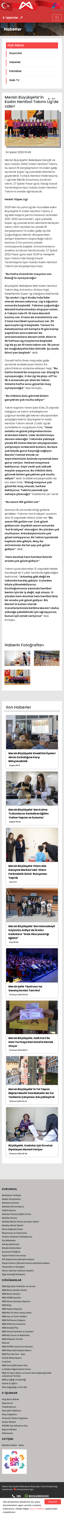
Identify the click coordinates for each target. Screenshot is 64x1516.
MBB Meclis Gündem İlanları (14, 1290)
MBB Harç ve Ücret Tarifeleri (14, 1316)
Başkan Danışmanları (11, 1199)
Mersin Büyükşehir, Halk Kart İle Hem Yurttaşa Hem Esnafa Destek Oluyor (30, 1042)
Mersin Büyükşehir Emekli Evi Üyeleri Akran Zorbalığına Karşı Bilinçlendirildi (31, 757)
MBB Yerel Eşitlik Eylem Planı (15, 1365)
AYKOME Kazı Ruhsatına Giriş (15, 1426)
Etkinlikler (15, 71)
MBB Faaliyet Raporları (12, 1309)
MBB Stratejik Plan (10, 1328)
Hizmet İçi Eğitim (9, 1383)
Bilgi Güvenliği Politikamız (13, 1274)
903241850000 (37, 1496)
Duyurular (15, 53)
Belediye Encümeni (10, 1203)
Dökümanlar (7, 1433)
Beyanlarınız (7, 1403)
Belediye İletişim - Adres (13, 1445)
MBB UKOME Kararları (11, 1298)
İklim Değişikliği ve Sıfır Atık (14, 1387)
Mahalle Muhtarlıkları (11, 1248)
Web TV (14, 80)
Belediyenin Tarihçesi (11, 1195)
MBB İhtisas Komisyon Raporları (16, 1301)
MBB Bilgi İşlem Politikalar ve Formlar (19, 1286)
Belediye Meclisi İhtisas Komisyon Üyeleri (20, 1222)
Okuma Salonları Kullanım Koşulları (18, 1271)
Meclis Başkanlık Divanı (12, 1229)
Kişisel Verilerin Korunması (14, 1255)
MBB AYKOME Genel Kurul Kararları (17, 1347)
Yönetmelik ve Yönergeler (13, 1267)
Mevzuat (5, 1343)
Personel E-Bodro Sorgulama (15, 1418)
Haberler (15, 62)
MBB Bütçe (7, 1305)
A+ (53, 97)
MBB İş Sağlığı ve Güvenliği (14, 1380)
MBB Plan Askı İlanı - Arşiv (13, 1354)
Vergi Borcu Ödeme (10, 1399)
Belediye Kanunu (9, 1218)
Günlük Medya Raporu (12, 1358)
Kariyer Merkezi (9, 1422)
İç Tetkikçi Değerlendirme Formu (16, 1369)
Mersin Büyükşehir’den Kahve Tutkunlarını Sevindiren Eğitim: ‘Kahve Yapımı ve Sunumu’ (28, 813)
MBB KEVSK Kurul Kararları (14, 1324)
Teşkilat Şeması (9, 1210)
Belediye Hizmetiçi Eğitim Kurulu (16, 1214)
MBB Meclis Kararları (11, 1294)
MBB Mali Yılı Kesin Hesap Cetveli (17, 1313)
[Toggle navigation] (57, 17)
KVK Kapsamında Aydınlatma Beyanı (18, 1259)
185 (16, 1496)
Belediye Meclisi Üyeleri (12, 1225)
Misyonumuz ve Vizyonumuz (14, 1233)
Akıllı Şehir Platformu (11, 1411)
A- (49, 97)
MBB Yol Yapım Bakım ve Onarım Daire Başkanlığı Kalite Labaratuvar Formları (27, 1374)
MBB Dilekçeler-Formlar (12, 1339)
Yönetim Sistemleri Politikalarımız (17, 1237)
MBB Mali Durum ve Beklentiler (16, 1335)
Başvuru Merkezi (9, 1429)
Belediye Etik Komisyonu (13, 1207)
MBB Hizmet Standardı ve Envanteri (18, 1331)
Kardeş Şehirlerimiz (10, 1244)
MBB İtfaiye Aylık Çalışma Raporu (16, 1350)
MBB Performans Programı (13, 1320)
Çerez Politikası (37, 1508)
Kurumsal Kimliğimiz (11, 1252)
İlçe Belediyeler (9, 1240)
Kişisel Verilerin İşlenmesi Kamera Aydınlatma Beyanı (26, 1263)
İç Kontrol (6, 1362)
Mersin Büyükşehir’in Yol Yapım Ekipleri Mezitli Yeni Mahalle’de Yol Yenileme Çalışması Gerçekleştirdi (31, 1093)
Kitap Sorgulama (9, 1414)
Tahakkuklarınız (9, 1407)
